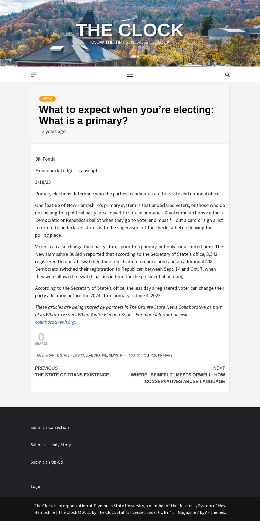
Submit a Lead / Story (51, 444)
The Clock (130, 30)
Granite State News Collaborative (76, 355)
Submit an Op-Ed (47, 462)
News (47, 99)
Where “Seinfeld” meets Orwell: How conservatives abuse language (177, 374)
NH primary (130, 355)
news (113, 355)
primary (165, 355)
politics (148, 355)
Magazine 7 (188, 512)
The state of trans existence (82, 371)
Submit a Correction (50, 427)
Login (36, 486)
